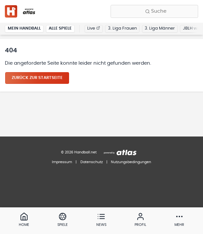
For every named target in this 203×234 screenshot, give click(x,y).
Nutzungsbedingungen (131, 162)
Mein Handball (24, 28)
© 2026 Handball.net (79, 152)
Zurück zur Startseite (37, 78)
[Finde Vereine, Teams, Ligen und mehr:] (154, 11)
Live (93, 28)
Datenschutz (91, 162)
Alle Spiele (60, 28)
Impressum (62, 162)
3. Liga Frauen (122, 28)
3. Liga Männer (160, 28)
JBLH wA (191, 28)
